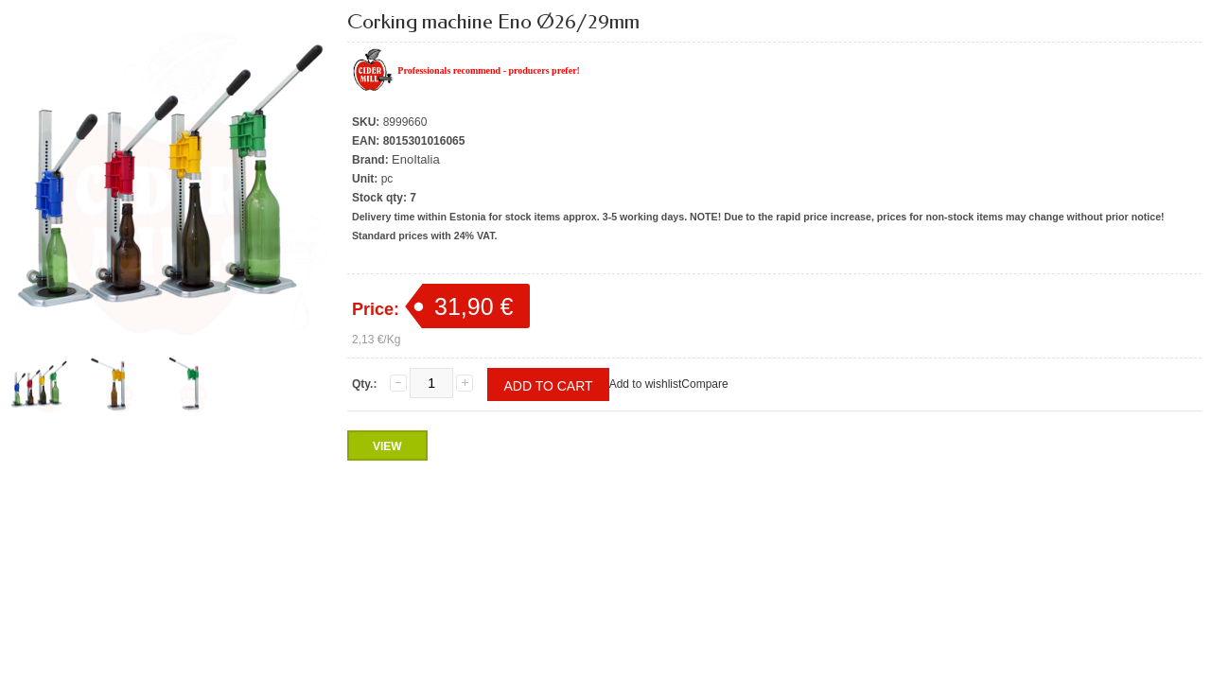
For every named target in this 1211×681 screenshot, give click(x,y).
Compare (704, 384)
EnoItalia (416, 159)
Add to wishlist (645, 384)
